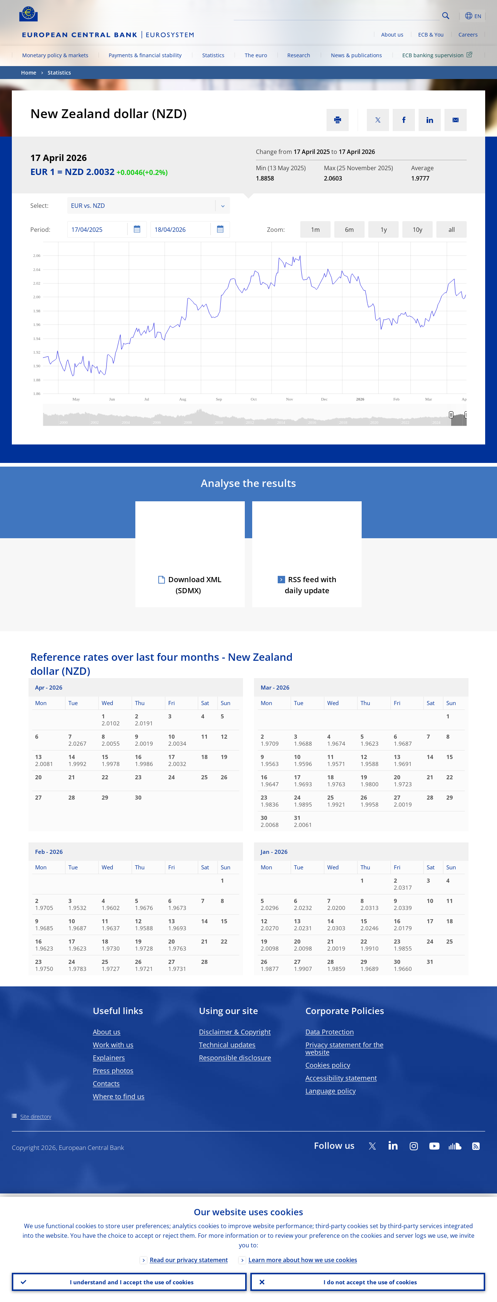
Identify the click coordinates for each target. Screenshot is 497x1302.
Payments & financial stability (145, 55)
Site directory (35, 1116)
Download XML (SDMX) (195, 584)
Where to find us (119, 1096)
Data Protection (329, 1031)
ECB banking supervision (438, 55)
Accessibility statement (341, 1077)
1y (384, 230)
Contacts (106, 1083)
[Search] (403, 14)
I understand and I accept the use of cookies (129, 1280)
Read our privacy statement (189, 1257)
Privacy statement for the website (344, 1048)
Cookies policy (327, 1065)
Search (446, 15)
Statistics (213, 55)
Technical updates (227, 1044)
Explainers (109, 1057)
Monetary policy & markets (55, 55)
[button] (459, 16)
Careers (468, 34)
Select (38, 206)
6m (349, 230)
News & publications (356, 55)
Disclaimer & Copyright (235, 1031)
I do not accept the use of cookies (368, 1280)
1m (315, 230)
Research (298, 55)
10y (417, 230)
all (452, 230)
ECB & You (431, 34)
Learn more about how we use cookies (302, 1257)
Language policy (330, 1090)
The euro (256, 55)
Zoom (275, 230)
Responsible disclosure (235, 1057)
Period (39, 230)
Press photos (113, 1070)
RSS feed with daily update (311, 584)
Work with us (113, 1044)
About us (392, 34)
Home (28, 72)
